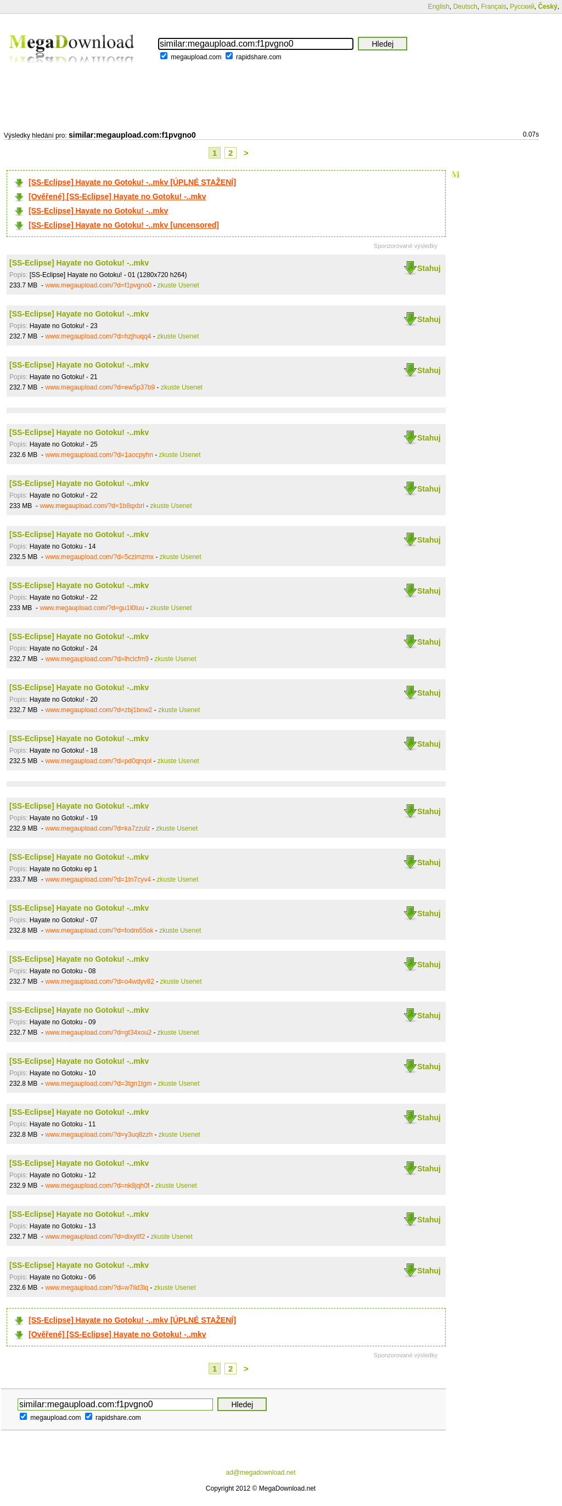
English (438, 6)
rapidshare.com (259, 57)
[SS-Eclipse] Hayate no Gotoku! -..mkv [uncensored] (124, 225)
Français (493, 6)
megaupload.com (196, 57)
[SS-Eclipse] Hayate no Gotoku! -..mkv (98, 210)
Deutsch (465, 6)
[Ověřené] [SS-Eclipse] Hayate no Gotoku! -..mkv (117, 196)
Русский (522, 6)
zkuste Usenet (178, 285)
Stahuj (429, 268)
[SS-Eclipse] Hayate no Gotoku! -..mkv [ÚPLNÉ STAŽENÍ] (132, 182)
